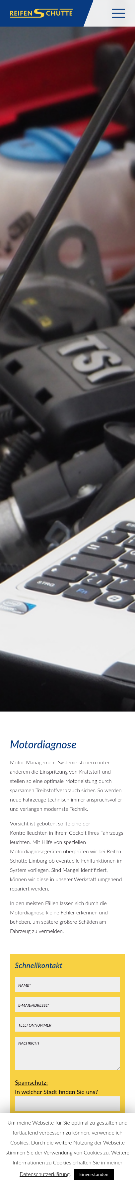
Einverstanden (93, 1174)
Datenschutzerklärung (45, 1174)
